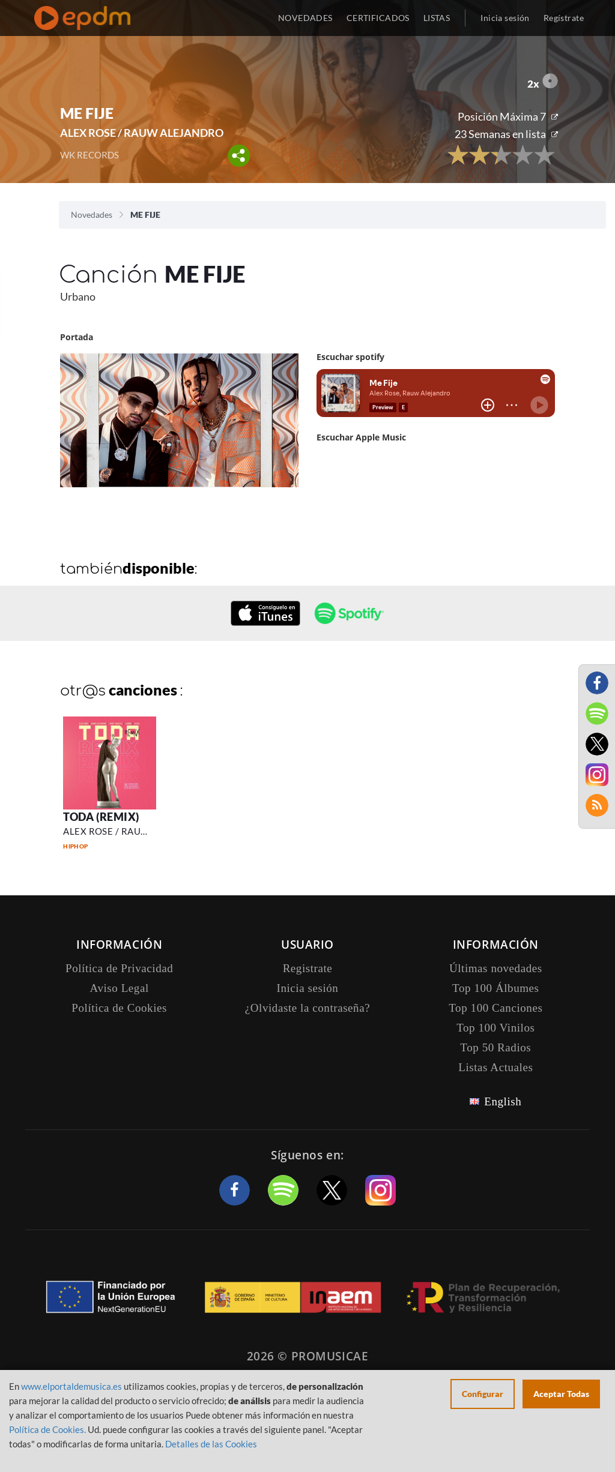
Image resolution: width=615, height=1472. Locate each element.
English (502, 1101)
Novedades (91, 214)
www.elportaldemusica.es (71, 1386)
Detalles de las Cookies (211, 1443)
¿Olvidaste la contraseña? (307, 1008)
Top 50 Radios (495, 1047)
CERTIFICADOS (378, 18)
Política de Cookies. (47, 1429)
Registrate (308, 968)
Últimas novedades (495, 968)
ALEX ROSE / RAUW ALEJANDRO (141, 132)
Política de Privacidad (119, 968)
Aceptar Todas (561, 1394)
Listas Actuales (495, 1067)
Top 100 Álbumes (495, 988)
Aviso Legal (119, 988)
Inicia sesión (504, 18)
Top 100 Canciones (495, 1008)
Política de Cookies (119, 1008)
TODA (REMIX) (101, 816)
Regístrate (564, 18)
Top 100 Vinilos (495, 1027)
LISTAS (436, 18)
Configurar (482, 1394)
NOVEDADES (305, 18)
